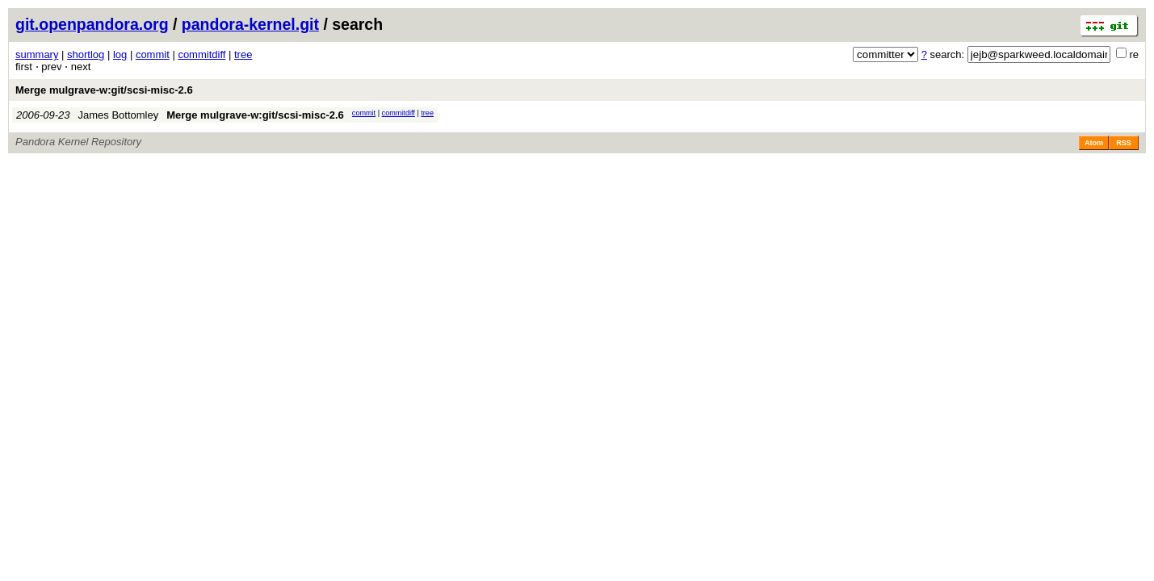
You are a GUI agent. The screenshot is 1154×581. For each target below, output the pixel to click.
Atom (1094, 143)
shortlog (85, 54)
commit (153, 54)
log (120, 54)
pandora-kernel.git (250, 24)
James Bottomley (118, 115)
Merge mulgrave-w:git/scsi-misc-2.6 (104, 90)
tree (243, 54)
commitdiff (201, 54)
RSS (1123, 143)
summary (36, 54)
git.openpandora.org (92, 24)
